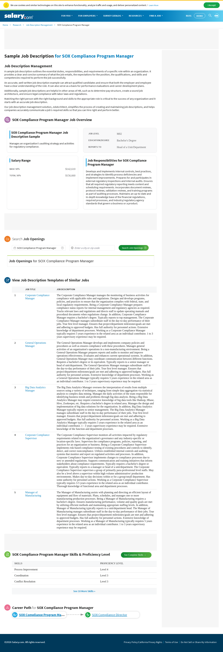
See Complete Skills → (132, 555)
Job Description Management (39, 25)
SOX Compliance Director (109, 615)
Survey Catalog (113, 16)
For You (67, 16)
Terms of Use (171, 642)
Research (17, 25)
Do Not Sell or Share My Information (199, 642)
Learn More (153, 5)
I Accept (212, 5)
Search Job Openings (134, 247)
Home (5, 25)
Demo (199, 15)
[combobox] (38, 248)
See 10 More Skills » (84, 591)
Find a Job (156, 16)
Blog (188, 15)
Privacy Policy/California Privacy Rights (143, 642)
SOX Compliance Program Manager (44, 615)
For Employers (88, 16)
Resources (136, 16)
